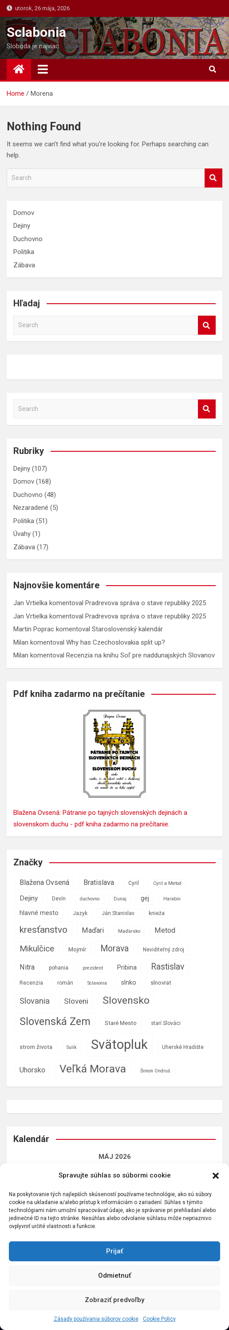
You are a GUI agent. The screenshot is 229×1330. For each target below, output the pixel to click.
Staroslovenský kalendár (127, 629)
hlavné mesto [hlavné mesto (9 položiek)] (39, 913)
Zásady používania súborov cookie (96, 1319)
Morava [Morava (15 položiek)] (114, 948)
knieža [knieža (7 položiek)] (157, 913)
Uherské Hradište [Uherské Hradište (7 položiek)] (183, 1047)
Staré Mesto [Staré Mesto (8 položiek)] (121, 1023)
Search (213, 178)
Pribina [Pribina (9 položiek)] (127, 967)
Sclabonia (36, 32)
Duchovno (28, 239)
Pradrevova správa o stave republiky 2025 (145, 603)
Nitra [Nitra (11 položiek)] (27, 967)
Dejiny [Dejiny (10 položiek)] (29, 898)
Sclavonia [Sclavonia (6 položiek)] (97, 983)
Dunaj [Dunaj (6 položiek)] (120, 899)
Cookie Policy (159, 1319)
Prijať (114, 1251)
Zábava (24, 265)
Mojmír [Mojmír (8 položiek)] (77, 949)
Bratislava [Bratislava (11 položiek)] (98, 882)
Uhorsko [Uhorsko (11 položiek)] (32, 1070)
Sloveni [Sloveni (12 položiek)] (76, 1001)
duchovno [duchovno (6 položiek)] (89, 899)
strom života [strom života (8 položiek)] (36, 1047)
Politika (23, 252)
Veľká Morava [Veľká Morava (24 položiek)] (92, 1068)
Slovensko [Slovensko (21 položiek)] (126, 1000)
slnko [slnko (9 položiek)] (128, 982)
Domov (23, 213)
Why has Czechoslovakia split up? (115, 642)
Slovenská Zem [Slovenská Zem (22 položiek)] (55, 1021)
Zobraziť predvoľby (114, 1300)
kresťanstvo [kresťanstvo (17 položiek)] (43, 929)
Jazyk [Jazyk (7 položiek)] (80, 913)
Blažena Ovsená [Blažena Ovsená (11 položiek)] (44, 882)
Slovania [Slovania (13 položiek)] (35, 1000)
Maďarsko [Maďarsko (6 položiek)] (129, 931)
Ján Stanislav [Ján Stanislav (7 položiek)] (118, 913)
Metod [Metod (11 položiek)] (164, 930)
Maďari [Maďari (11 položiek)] (93, 930)
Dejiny (21, 226)
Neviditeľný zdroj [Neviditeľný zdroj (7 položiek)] (163, 950)
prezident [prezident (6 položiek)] (93, 968)
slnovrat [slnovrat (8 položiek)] (160, 982)
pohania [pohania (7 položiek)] (58, 968)
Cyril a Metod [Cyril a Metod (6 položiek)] (167, 883)
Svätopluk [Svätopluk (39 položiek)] (119, 1044)
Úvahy (22, 534)
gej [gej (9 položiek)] (145, 898)
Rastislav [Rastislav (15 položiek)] (167, 967)
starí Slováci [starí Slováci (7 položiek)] (166, 1023)
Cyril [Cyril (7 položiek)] (133, 883)
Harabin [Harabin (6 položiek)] (172, 899)
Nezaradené (30, 508)
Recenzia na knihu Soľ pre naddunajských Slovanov (140, 655)
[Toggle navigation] (43, 69)
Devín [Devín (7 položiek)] (59, 899)
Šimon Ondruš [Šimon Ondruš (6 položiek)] (155, 1071)
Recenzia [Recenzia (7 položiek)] (31, 983)
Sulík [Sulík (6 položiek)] (72, 1047)
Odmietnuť (114, 1275)
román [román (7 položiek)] (65, 983)
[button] (215, 1175)
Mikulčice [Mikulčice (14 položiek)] (37, 948)
